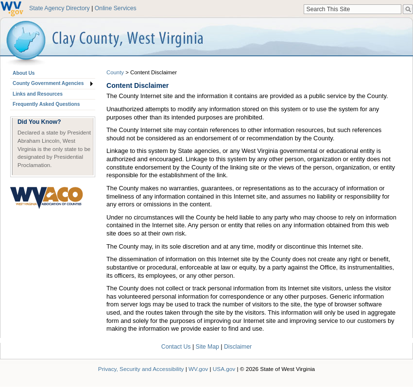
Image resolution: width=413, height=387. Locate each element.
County (115, 72)
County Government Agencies (48, 83)
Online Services (116, 8)
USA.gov (224, 369)
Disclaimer (238, 346)
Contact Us (176, 346)
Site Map (207, 346)
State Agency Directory (59, 8)
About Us (23, 73)
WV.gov (198, 369)
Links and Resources (38, 94)
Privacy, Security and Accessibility (141, 369)
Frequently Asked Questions (46, 104)
